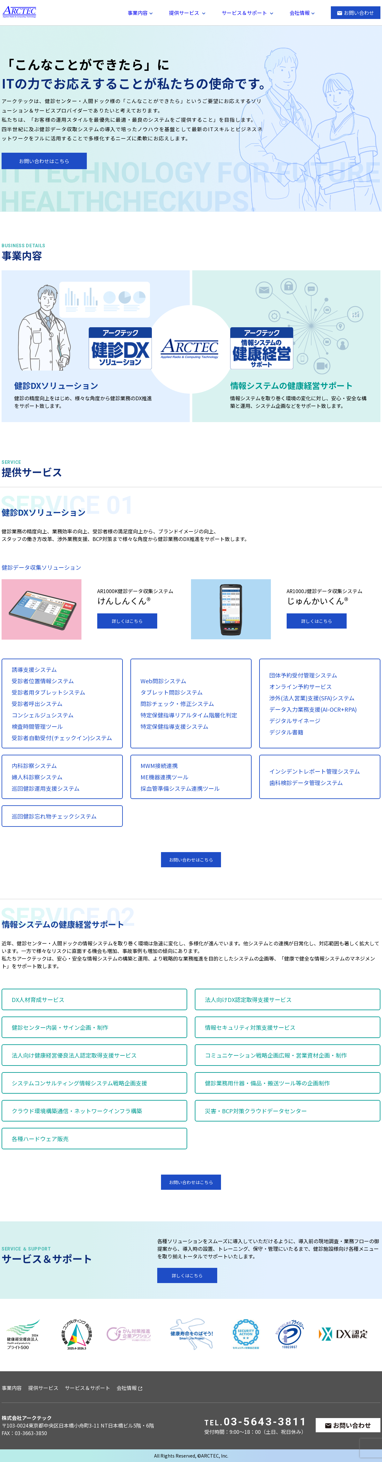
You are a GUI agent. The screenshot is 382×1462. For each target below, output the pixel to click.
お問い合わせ (359, 12)
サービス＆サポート (244, 12)
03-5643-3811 (265, 1421)
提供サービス (184, 12)
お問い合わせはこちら (44, 161)
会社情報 (299, 12)
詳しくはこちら (127, 621)
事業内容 (138, 12)
